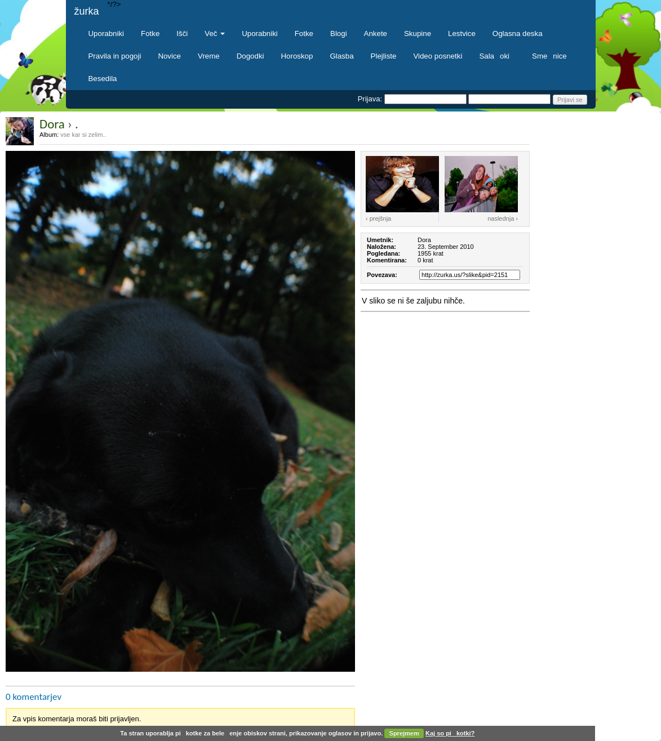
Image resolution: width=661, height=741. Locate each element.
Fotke (150, 33)
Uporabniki (106, 33)
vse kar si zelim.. (83, 134)
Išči (182, 33)
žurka (86, 11)
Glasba (341, 56)
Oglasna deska (518, 33)
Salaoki (497, 56)
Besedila (102, 78)
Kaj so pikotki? (449, 733)
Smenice (549, 56)
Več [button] (215, 33)
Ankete (375, 33)
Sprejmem (404, 733)
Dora (52, 124)
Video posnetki (437, 56)
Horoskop (297, 56)
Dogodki (250, 56)
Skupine (417, 33)
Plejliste (384, 56)
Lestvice (462, 33)
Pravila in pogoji (114, 56)
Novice (169, 56)
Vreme (209, 56)
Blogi (338, 33)
